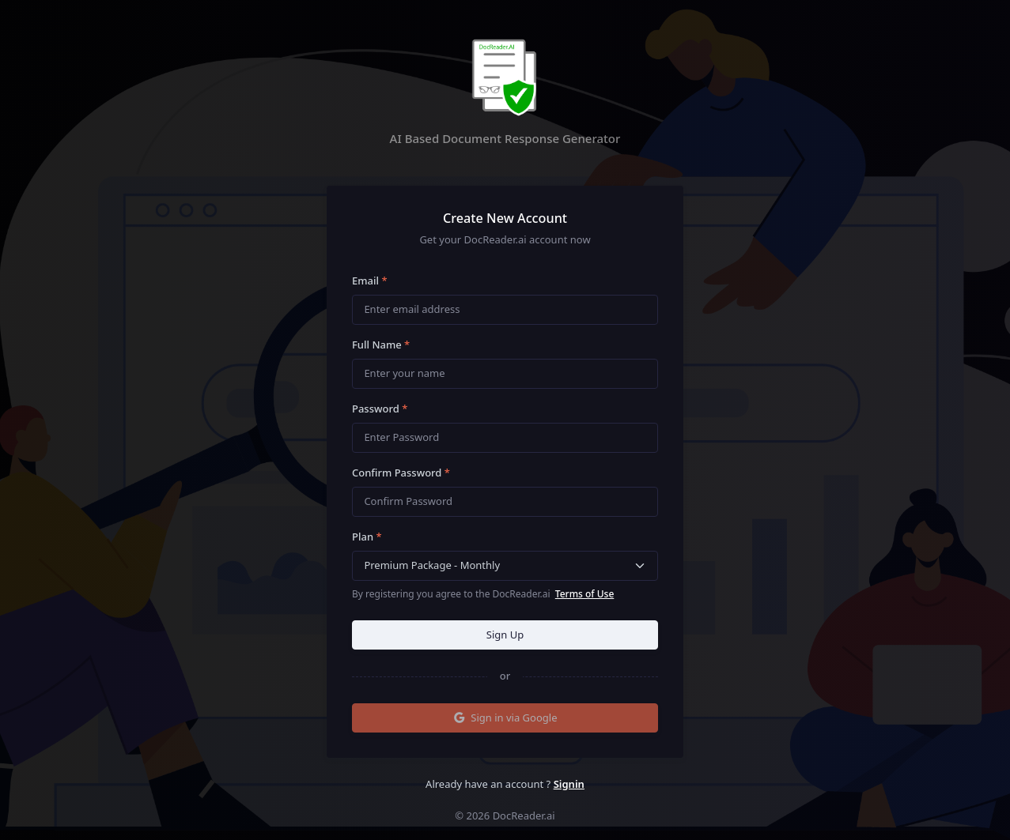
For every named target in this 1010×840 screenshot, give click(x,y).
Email (370, 280)
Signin (569, 784)
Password (379, 408)
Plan (367, 536)
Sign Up (505, 634)
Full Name (381, 344)
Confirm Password (401, 472)
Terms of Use (585, 594)
